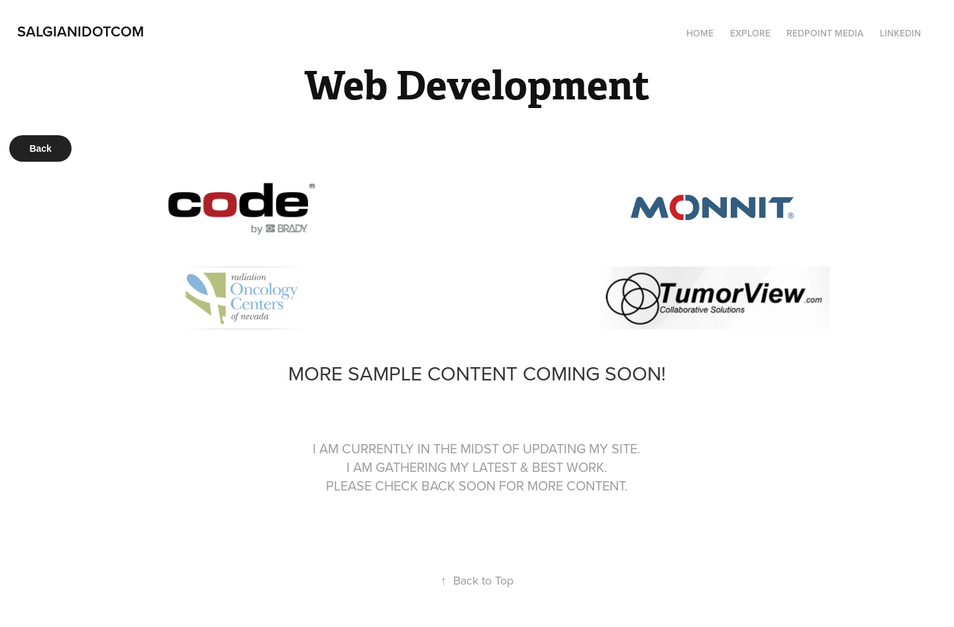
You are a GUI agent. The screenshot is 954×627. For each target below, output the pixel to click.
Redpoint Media (824, 33)
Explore (750, 33)
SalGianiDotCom (80, 31)
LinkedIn (900, 33)
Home (700, 33)
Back (40, 148)
